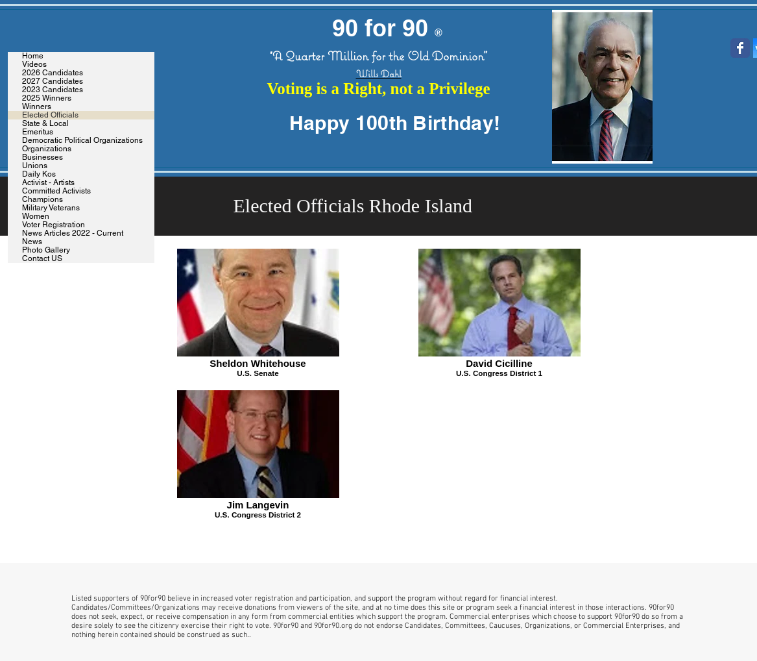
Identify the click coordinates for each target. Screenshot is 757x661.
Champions (42, 199)
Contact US (42, 259)
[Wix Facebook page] (740, 48)
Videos (34, 64)
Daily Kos (39, 174)
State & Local (45, 123)
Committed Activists (56, 191)
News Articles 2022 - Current (72, 233)
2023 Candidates (52, 90)
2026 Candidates (52, 73)
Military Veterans (51, 208)
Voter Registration (53, 225)
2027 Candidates (52, 81)
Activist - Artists (48, 183)
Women (35, 216)
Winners (36, 107)
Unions (34, 166)
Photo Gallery (46, 250)
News (32, 242)
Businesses (42, 157)
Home (32, 56)
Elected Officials (50, 115)
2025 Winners (46, 98)
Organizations (46, 149)
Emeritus (37, 132)
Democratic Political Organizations (82, 140)
